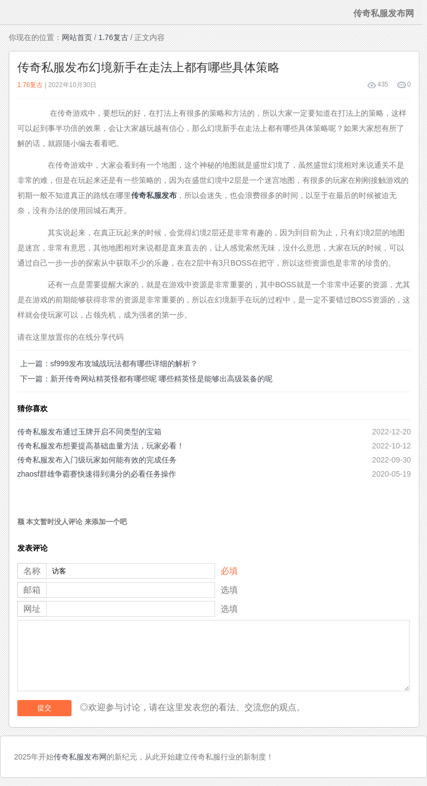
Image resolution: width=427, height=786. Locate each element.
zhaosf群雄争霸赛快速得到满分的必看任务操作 (96, 474)
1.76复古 (113, 37)
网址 (32, 608)
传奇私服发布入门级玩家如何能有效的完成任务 (97, 459)
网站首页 (77, 37)
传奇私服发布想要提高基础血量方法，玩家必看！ (100, 445)
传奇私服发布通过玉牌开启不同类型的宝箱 (89, 431)
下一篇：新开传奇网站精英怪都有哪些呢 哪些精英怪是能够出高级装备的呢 (146, 378)
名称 (32, 571)
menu (12, 12)
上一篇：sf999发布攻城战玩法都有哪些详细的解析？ (109, 363)
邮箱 (32, 590)
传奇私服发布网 (80, 756)
